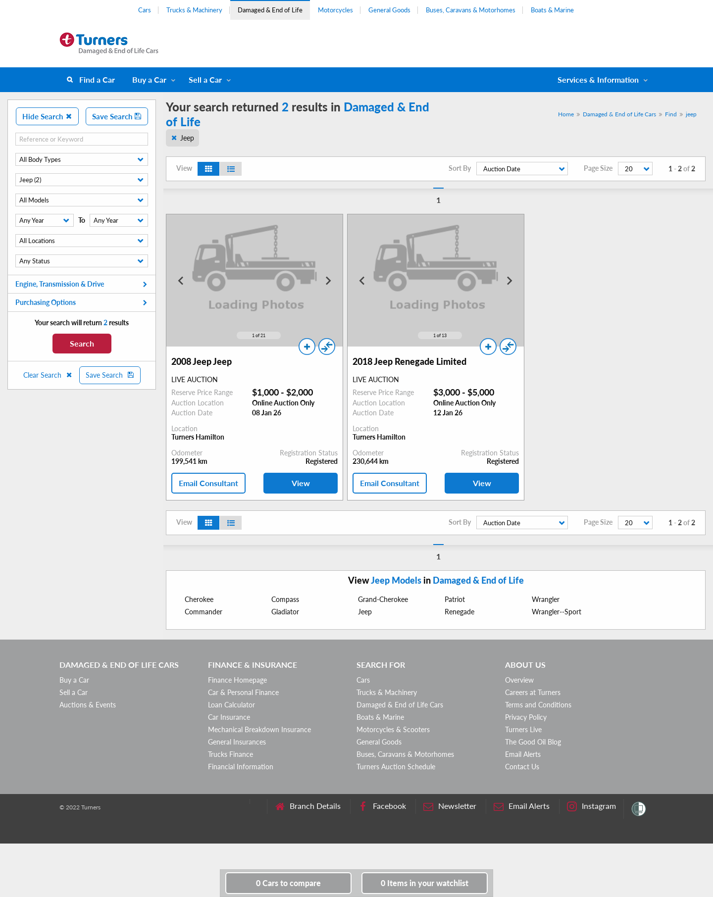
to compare (288, 883)
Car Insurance (229, 717)
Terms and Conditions (538, 704)
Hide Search (47, 116)
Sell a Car (205, 79)
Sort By (460, 168)
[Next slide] (327, 280)
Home (566, 114)
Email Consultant (208, 483)
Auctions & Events (87, 704)
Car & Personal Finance (243, 692)
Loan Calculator (231, 704)
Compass (285, 599)
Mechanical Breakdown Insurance (259, 729)
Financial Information (240, 766)
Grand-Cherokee (383, 599)
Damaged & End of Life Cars (619, 114)
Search (82, 343)
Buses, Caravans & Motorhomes (470, 10)
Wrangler (546, 599)
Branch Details (308, 806)
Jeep (187, 138)
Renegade (459, 611)
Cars (144, 10)
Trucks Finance (230, 754)
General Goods (389, 10)
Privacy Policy (526, 717)
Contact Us (522, 766)
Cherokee (199, 599)
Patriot (455, 599)
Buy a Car (149, 79)
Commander (203, 611)
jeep (691, 114)
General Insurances (237, 742)
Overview (519, 680)
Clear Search (48, 375)
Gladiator (285, 611)
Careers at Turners (532, 692)
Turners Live (523, 729)
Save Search (117, 116)
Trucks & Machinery (194, 10)
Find (671, 114)
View (301, 483)
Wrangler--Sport (556, 611)
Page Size (598, 168)
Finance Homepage (237, 680)
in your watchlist (424, 883)
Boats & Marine (552, 10)
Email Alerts (523, 754)
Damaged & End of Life (270, 10)
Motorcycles (335, 10)
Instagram (591, 806)
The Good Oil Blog (533, 742)
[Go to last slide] (181, 280)
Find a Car (97, 79)
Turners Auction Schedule (395, 766)
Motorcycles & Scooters (393, 729)
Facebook (382, 806)
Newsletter (449, 806)
